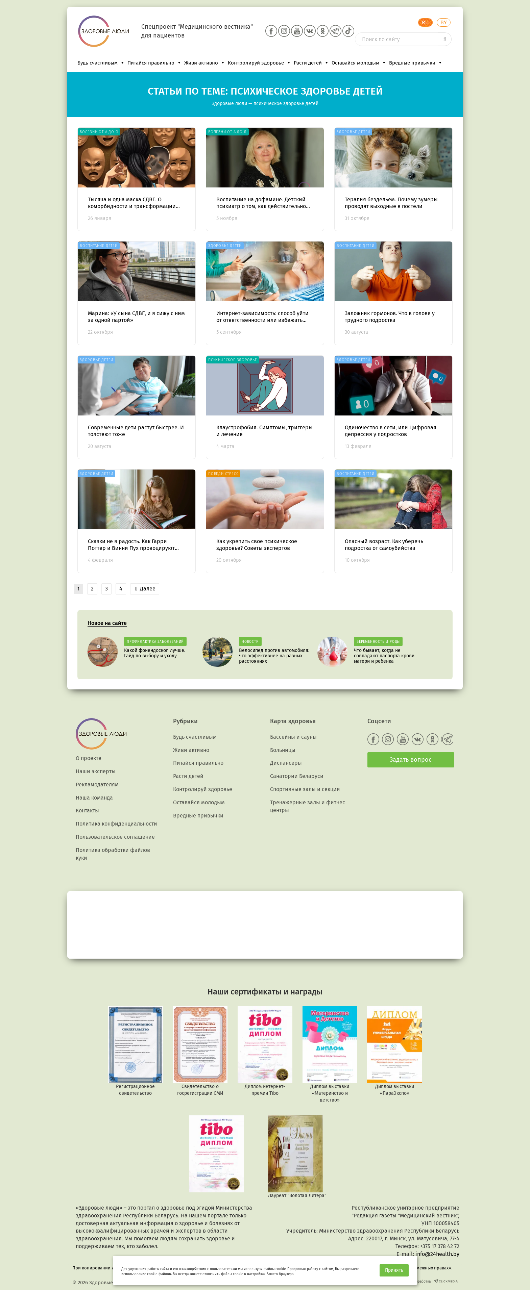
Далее (145, 588)
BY (443, 22)
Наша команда (94, 797)
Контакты (87, 810)
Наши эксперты (96, 771)
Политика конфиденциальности (116, 823)
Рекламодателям (97, 784)
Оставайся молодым (359, 63)
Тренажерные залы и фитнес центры (307, 806)
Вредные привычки (415, 63)
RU (425, 22)
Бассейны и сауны (293, 737)
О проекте (88, 758)
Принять (394, 1270)
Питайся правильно (154, 63)
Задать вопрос (411, 759)
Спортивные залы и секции (305, 789)
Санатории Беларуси (296, 776)
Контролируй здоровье (259, 63)
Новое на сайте (107, 623)
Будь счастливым (101, 63)
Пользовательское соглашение (115, 837)
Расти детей (311, 63)
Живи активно (204, 63)
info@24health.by (437, 1254)
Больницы (282, 750)
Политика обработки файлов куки (113, 854)
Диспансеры (286, 763)
